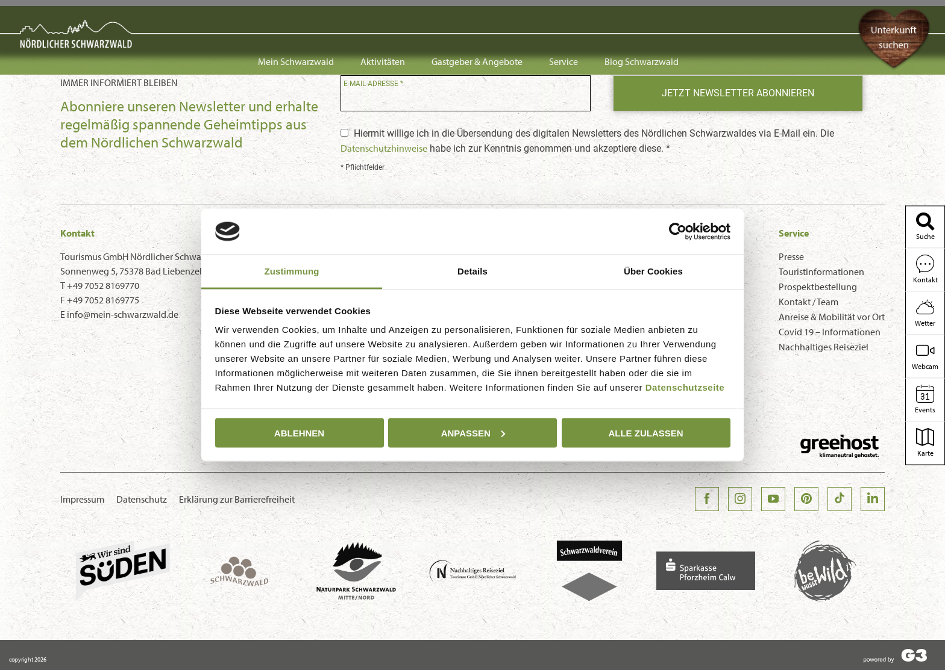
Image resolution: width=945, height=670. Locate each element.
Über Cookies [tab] (653, 271)
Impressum (82, 499)
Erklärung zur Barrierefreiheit (237, 499)
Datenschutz (141, 499)
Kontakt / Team (808, 302)
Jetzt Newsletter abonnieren (738, 93)
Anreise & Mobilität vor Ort (832, 317)
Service (563, 19)
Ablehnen (299, 432)
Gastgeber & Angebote (477, 19)
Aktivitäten (382, 19)
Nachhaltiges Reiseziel (823, 347)
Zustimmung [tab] (292, 271)
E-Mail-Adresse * (373, 83)
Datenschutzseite (684, 387)
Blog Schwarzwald (641, 19)
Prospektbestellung (818, 287)
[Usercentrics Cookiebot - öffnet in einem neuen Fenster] (677, 231)
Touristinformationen (821, 271)
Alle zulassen (645, 432)
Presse (791, 256)
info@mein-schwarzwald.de (122, 314)
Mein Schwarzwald (296, 19)
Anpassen (473, 432)
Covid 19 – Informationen (830, 332)
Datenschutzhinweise (384, 148)
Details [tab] (472, 271)
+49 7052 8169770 (103, 285)
